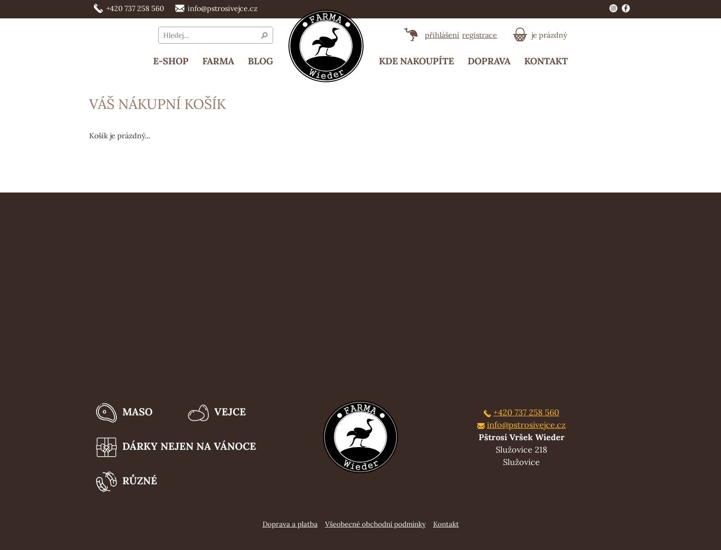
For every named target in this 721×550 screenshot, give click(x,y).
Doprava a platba (290, 524)
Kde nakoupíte (416, 61)
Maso (124, 413)
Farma (218, 61)
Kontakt (546, 61)
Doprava (489, 61)
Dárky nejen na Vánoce (176, 447)
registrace (479, 35)
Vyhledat (264, 35)
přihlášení (442, 35)
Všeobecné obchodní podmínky (375, 524)
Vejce (217, 413)
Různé (126, 481)
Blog (260, 61)
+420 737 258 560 (129, 9)
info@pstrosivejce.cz (216, 9)
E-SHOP (171, 61)
